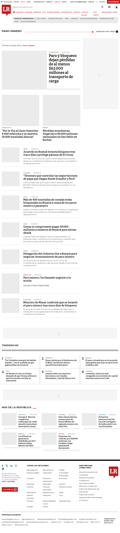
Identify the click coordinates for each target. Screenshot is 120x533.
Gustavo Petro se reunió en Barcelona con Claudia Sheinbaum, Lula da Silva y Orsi (60, 375)
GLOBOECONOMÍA (53, 12)
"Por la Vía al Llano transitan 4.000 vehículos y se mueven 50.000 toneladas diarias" (20, 133)
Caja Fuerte (47, 473)
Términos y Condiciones (88, 486)
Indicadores (31, 492)
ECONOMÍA (28, 12)
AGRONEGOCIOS (67, 12)
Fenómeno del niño (107, 18)
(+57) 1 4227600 (8, 481)
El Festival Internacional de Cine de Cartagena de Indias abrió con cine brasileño (107, 422)
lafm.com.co (95, 522)
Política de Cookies (86, 495)
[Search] (102, 7)
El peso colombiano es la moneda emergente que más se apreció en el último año (102, 362)
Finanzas (30, 487)
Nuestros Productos (86, 478)
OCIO (44, 12)
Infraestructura (48, 492)
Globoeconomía (65, 487)
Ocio (61, 495)
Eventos (62, 484)
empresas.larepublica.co (46, 519)
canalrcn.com (56, 522)
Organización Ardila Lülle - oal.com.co (109, 521)
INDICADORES (107, 12)
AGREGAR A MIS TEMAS (107, 31)
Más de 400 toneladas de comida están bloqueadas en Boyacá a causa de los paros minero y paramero (50, 202)
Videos (45, 507)
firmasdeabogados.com (67, 519)
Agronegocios (32, 470)
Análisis (61, 470)
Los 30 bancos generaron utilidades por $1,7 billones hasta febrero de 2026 (27, 441)
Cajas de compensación (88, 18)
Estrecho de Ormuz (55, 18)
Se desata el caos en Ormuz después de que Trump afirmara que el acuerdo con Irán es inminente (21, 377)
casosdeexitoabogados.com (13, 522)
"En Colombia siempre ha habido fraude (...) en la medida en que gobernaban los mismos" (20, 362)
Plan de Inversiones (28, 21)
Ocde (16, 21)
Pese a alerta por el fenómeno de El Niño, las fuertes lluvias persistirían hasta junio (61, 362)
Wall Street (41, 18)
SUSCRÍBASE (113, 2)
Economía (63, 478)
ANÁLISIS (77, 12)
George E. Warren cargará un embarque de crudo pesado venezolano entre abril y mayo (27, 422)
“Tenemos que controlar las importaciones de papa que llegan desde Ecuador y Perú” (50, 177)
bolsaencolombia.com (87, 519)
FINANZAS (20, 12)
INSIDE (115, 12)
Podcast (30, 501)
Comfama (74, 18)
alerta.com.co (7, 525)
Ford (67, 18)
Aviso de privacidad (86, 483)
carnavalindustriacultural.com (37, 522)
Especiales (47, 484)
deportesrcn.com (21, 525)
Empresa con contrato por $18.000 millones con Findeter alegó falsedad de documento (68, 442)
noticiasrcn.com (82, 522)
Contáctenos (84, 480)
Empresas (30, 484)
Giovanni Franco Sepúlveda (36, 285)
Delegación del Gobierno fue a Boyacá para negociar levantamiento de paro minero (50, 255)
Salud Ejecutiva (65, 501)
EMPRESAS (37, 12)
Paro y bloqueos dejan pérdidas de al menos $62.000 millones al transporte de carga (63, 68)
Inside (61, 492)
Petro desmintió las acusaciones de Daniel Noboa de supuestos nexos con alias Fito (68, 422)
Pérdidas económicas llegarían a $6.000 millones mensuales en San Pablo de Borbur (60, 135)
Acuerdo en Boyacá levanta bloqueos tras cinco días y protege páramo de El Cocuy (49, 153)
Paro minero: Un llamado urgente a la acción (47, 279)
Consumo (30, 478)
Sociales (30, 507)
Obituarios (47, 495)
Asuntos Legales (33, 473)
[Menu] (14, 12)
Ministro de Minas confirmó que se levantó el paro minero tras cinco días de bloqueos (50, 304)
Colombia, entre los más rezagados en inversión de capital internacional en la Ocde (102, 375)
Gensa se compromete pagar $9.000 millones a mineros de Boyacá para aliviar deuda (50, 229)
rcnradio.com (69, 522)
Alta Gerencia (48, 470)
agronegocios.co (28, 519)
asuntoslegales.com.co (10, 519)
